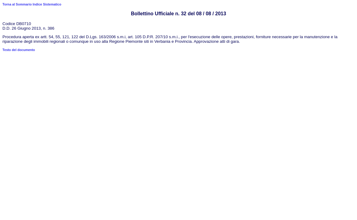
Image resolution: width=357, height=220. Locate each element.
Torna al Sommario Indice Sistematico (31, 4)
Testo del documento (18, 50)
